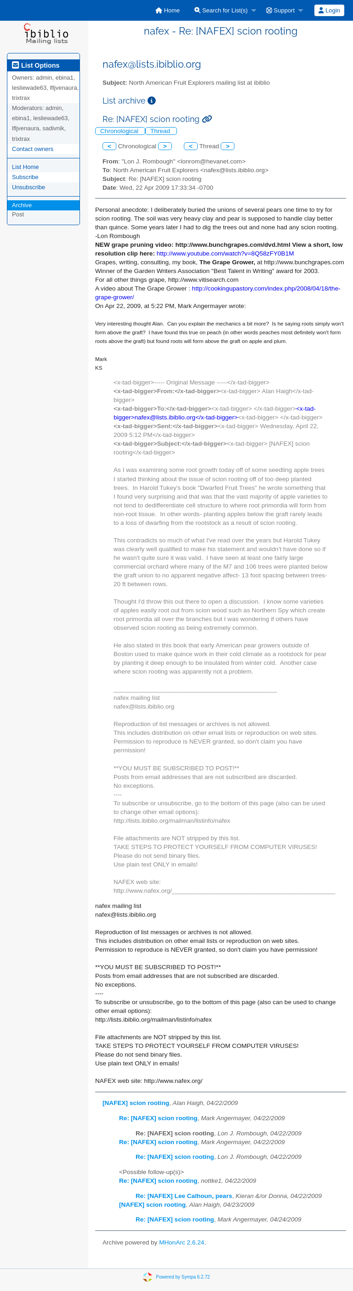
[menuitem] (167, 10)
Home (167, 10)
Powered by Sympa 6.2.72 (183, 1276)
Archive (22, 205)
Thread (161, 131)
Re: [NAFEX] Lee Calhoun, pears (184, 1195)
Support (280, 10)
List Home (25, 166)
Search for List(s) (221, 10)
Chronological (120, 131)
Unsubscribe (28, 187)
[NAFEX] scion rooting (135, 1102)
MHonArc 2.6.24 (181, 1242)
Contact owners (32, 148)
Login (329, 10)
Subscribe (25, 177)
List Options (35, 65)
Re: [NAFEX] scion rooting (158, 1118)
